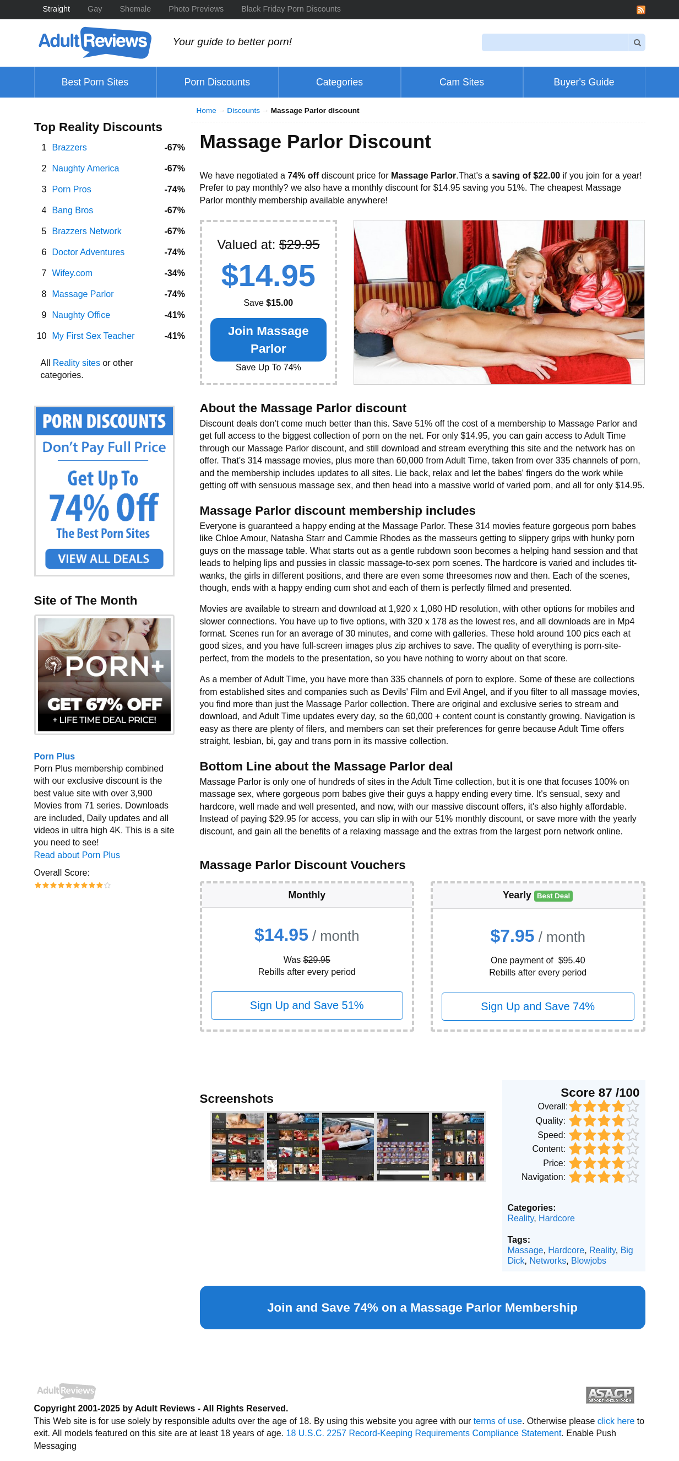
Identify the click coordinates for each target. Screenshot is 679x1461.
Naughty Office (81, 315)
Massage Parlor (83, 294)
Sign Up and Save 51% (307, 1005)
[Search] (555, 42)
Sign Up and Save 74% (538, 1006)
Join (268, 339)
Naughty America (85, 168)
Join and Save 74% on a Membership (422, 1307)
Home (206, 110)
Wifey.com (72, 273)
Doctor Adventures (88, 252)
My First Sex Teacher (93, 336)
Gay (95, 8)
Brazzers (69, 147)
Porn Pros (71, 189)
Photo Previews (196, 8)
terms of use (498, 1421)
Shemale (135, 8)
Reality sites (76, 363)
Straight (56, 8)
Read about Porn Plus (77, 855)
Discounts (243, 110)
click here (616, 1421)
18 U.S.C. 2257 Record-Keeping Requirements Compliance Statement (424, 1433)
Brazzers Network (87, 231)
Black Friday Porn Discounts (291, 8)
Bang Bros (73, 210)
